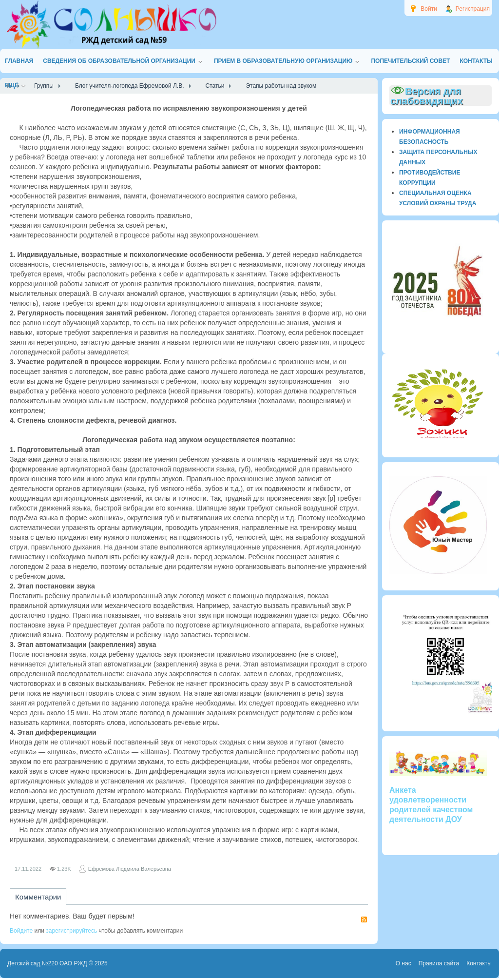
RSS (364, 919)
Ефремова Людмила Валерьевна (129, 869)
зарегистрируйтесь (71, 930)
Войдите (21, 930)
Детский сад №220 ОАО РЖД (47, 963)
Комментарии (38, 897)
